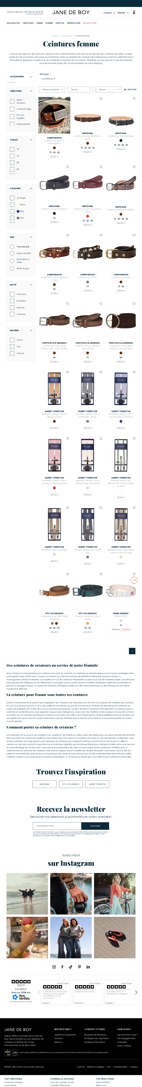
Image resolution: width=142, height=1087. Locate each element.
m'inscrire (95, 826)
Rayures (21, 341)
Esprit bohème (103, 1082)
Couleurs (21, 222)
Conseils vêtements (60, 1085)
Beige (21, 232)
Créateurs (21, 125)
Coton (20, 374)
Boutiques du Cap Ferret (96, 1038)
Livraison (58, 1038)
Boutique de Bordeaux (95, 1034)
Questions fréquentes (65, 1034)
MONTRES (14, 109)
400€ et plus (23, 302)
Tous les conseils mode (62, 1082)
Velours (20, 387)
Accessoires (21, 76)
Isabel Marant (23, 158)
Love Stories (10, 1085)
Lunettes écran (19, 99)
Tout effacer (48, 78)
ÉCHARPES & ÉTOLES (19, 104)
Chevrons (21, 328)
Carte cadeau (124, 1045)
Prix (21, 271)
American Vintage (13, 1082)
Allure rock (101, 1085)
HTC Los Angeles (21, 151)
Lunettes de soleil (20, 90)
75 (18, 190)
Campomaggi (24, 143)
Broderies (21, 335)
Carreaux (21, 348)
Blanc (21, 238)
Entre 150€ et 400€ (23, 295)
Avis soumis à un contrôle (21, 1001)
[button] (133, 13)
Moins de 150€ (24, 287)
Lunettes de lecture (21, 95)
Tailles (21, 173)
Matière (21, 364)
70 (18, 183)
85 (18, 203)
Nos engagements (126, 1038)
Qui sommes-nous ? (127, 1034)
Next (135, 992)
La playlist (122, 1042)
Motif (21, 318)
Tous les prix (23, 280)
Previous (40, 992)
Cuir (19, 380)
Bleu (20, 245)
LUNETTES (14, 85)
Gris (20, 252)
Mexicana (44, 784)
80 (18, 196)
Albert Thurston (21, 135)
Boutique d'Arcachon (94, 1042)
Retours (58, 1042)
